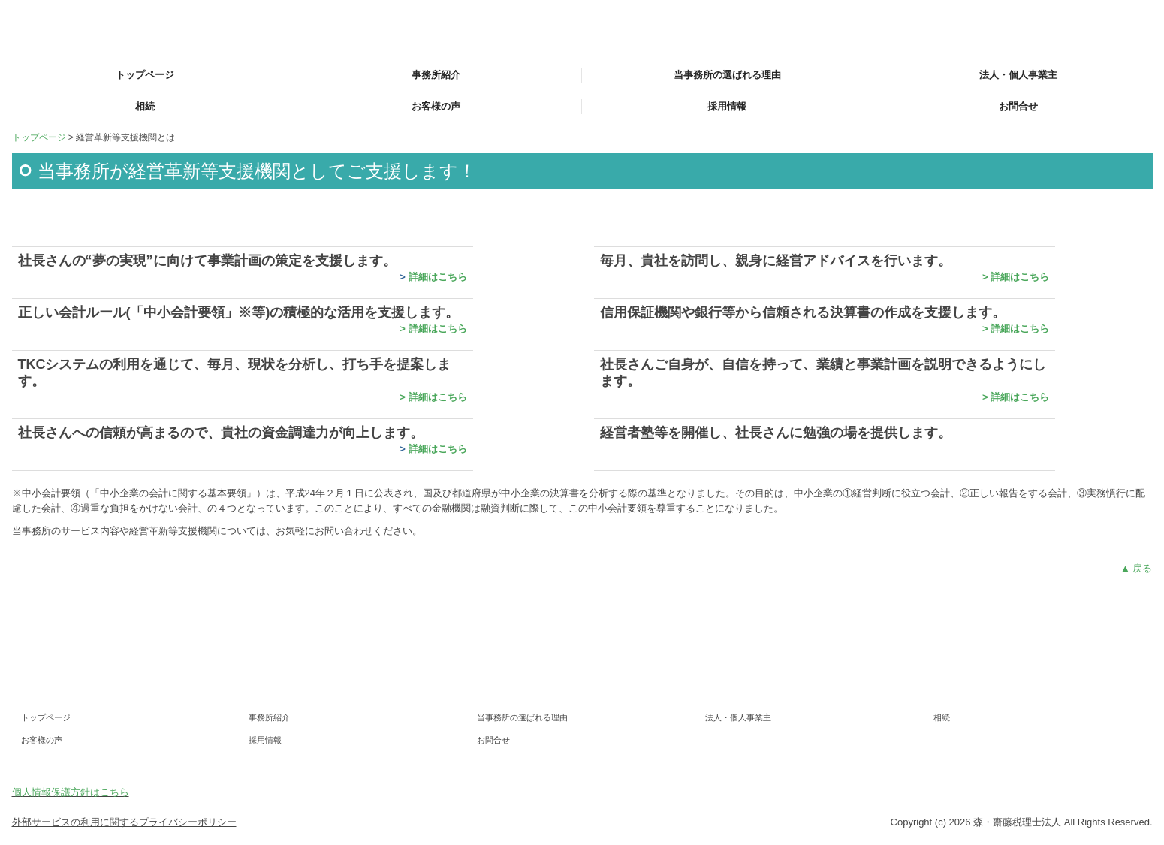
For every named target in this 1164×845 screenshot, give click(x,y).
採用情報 (726, 106)
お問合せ (1018, 106)
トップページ (145, 74)
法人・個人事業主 (1018, 74)
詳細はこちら (438, 276)
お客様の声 (436, 106)
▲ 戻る (1136, 568)
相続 (145, 106)
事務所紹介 (436, 74)
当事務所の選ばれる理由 (727, 74)
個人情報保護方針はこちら (70, 792)
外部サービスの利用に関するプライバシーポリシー (124, 822)
